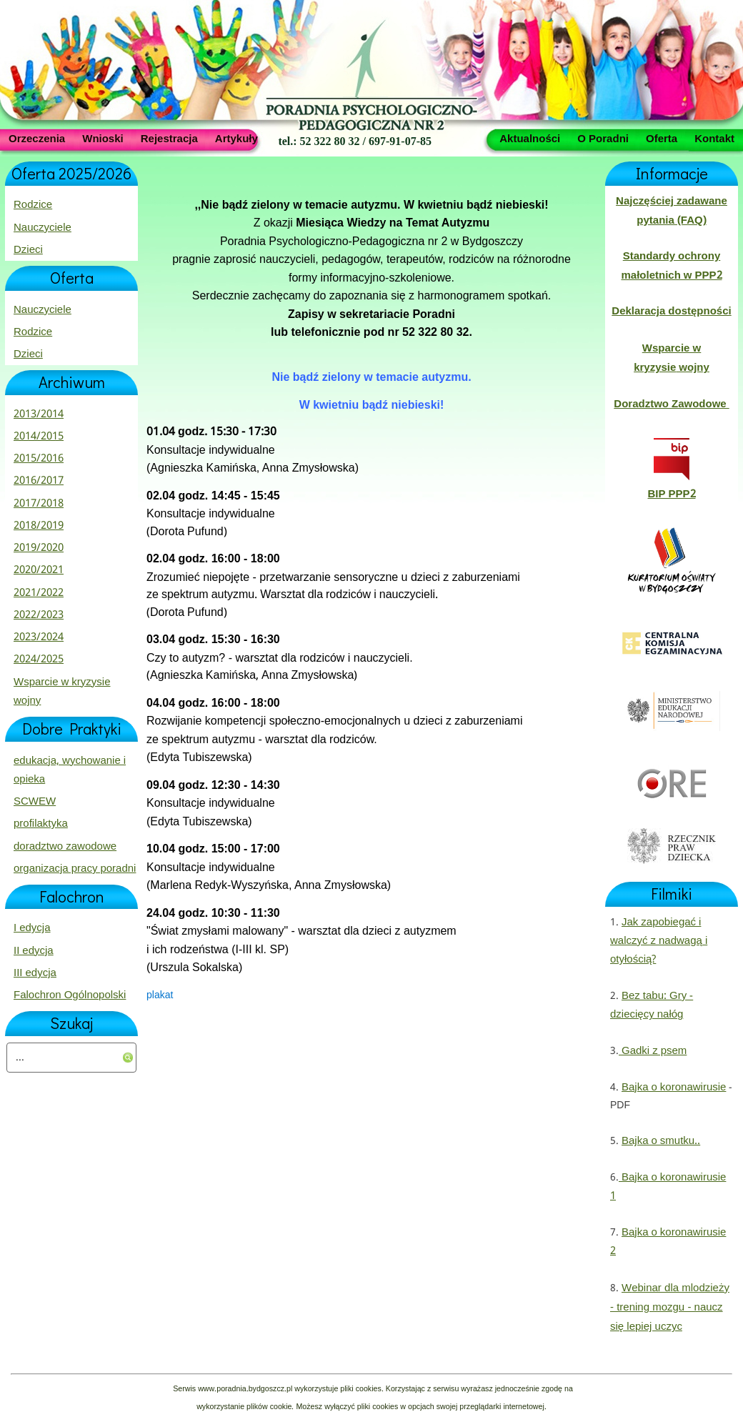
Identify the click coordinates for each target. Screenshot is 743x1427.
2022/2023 (39, 615)
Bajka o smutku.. (661, 1141)
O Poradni (603, 138)
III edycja (35, 973)
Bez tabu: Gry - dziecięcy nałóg (651, 1005)
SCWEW (35, 801)
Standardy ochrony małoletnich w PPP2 (671, 265)
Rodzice (33, 205)
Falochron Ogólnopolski (70, 995)
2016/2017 (39, 481)
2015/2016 (39, 458)
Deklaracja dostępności (671, 311)
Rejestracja (169, 138)
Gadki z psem (653, 1051)
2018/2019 (39, 526)
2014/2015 (39, 436)
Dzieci (28, 250)
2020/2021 (39, 570)
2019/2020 (39, 548)
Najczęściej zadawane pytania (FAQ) (671, 210)
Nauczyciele (42, 228)
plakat (159, 995)
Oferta (661, 138)
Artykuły (236, 138)
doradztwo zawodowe (65, 846)
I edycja (32, 928)
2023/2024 (39, 637)
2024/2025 (39, 659)
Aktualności (529, 138)
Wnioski (103, 138)
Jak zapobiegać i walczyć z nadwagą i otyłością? (658, 941)
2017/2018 (39, 503)
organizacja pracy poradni (75, 869)
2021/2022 (39, 593)
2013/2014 (39, 414)
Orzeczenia (37, 138)
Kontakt (714, 138)
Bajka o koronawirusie (674, 1087)
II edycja (34, 951)
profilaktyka (41, 824)
